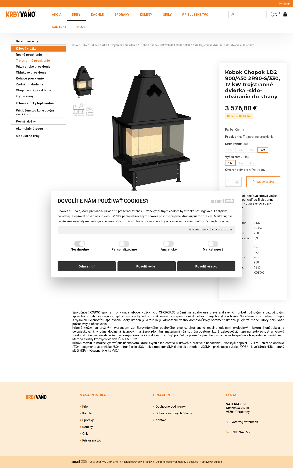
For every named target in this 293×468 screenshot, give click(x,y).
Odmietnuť (87, 266)
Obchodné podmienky (171, 406)
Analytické (169, 249)
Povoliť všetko (206, 266)
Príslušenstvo (91, 440)
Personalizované (124, 249)
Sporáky (88, 420)
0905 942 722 (241, 432)
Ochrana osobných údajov (174, 413)
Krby (85, 406)
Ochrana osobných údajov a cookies (210, 229)
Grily (85, 434)
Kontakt (161, 420)
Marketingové (213, 249)
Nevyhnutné (80, 249)
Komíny (87, 427)
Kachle (87, 413)
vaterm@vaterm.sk (245, 422)
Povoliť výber (146, 266)
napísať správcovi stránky (137, 461)
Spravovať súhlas (212, 461)
